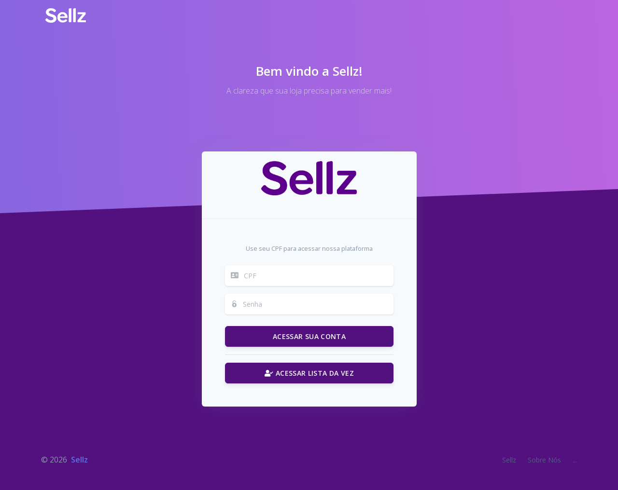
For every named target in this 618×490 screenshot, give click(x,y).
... (575, 459)
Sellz (79, 459)
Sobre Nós (544, 459)
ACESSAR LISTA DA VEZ (309, 373)
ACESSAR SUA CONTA (309, 336)
